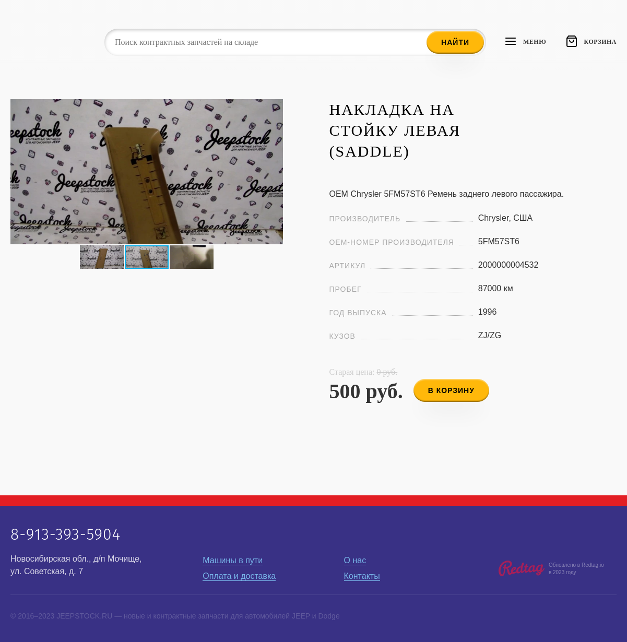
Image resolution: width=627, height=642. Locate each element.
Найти (455, 42)
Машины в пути (233, 560)
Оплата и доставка (239, 576)
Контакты (362, 576)
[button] (273, 108)
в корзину (451, 390)
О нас (355, 560)
